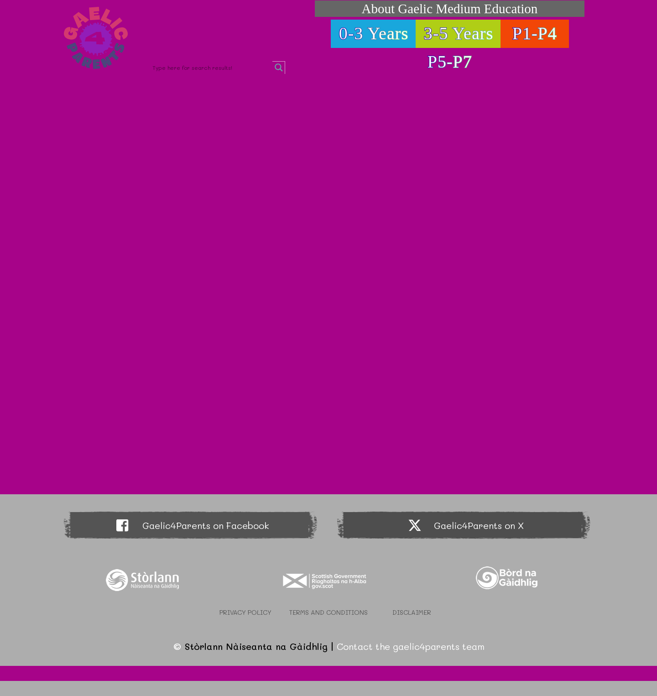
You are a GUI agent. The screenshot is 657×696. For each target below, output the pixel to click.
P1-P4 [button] (534, 33)
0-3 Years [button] (374, 33)
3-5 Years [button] (459, 33)
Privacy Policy (245, 612)
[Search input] (211, 67)
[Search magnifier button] (278, 67)
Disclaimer (411, 612)
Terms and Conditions (328, 612)
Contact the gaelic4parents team (411, 646)
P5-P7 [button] (450, 61)
